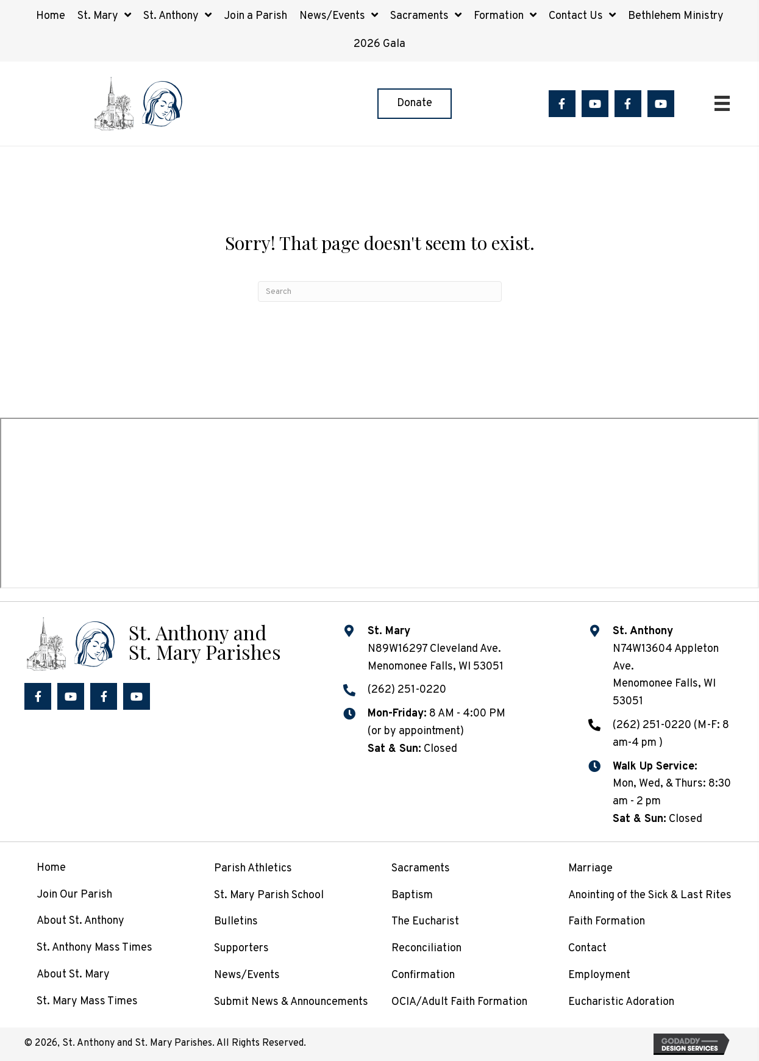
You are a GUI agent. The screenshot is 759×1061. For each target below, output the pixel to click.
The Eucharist (425, 922)
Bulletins (236, 922)
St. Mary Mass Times (87, 1002)
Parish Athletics (253, 869)
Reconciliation (426, 948)
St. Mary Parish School (269, 895)
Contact (587, 948)
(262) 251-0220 (407, 690)
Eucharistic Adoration (621, 1002)
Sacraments (420, 869)
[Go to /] (171, 642)
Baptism (412, 895)
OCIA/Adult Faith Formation (459, 1002)
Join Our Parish (74, 895)
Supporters (241, 948)
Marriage (590, 869)
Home (51, 868)
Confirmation (423, 975)
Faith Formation (606, 922)
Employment (599, 975)
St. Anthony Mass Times (94, 948)
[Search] (380, 291)
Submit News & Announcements (291, 1002)
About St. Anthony (80, 921)
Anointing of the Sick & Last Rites (650, 895)
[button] (562, 103)
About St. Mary (73, 975)
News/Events (247, 975)
